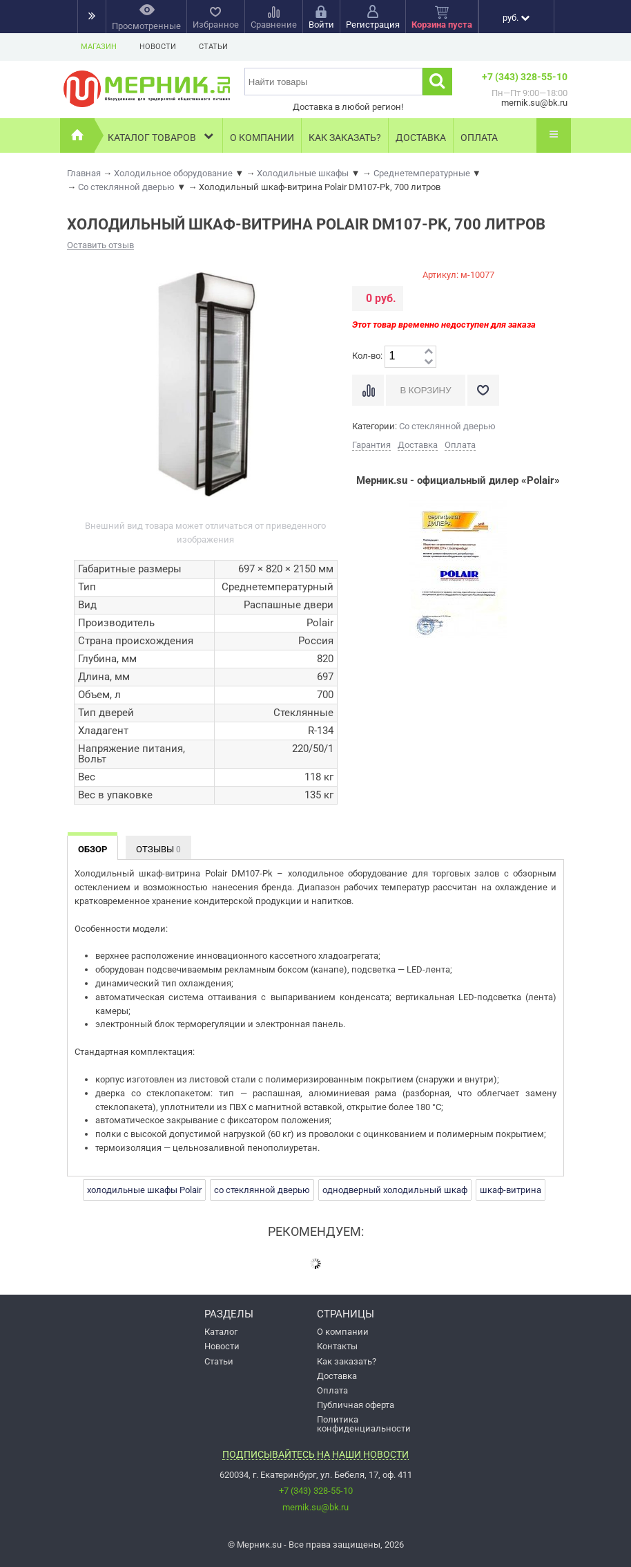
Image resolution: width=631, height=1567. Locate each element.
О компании (262, 137)
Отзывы (158, 849)
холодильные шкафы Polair (144, 1190)
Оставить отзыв (100, 245)
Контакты (337, 1346)
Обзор (92, 849)
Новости (157, 46)
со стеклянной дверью (262, 1190)
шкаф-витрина (510, 1190)
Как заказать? (345, 137)
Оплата (479, 137)
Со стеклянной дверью (447, 426)
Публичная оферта (355, 1405)
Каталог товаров (162, 136)
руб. (516, 17)
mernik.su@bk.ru (315, 1507)
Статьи (213, 46)
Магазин (99, 46)
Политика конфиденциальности (364, 1424)
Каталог (220, 1331)
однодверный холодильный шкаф (394, 1190)
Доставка (421, 137)
